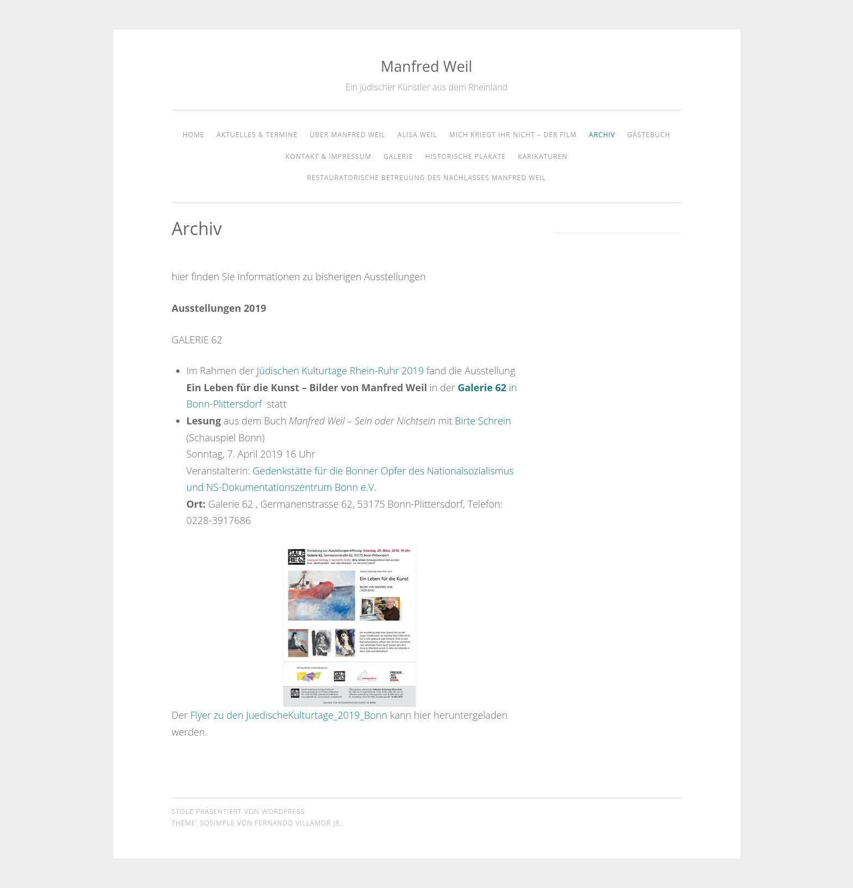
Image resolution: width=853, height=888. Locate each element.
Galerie (398, 156)
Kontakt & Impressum (329, 156)
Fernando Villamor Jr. (298, 823)
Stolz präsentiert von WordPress (238, 811)
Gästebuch (648, 134)
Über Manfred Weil (347, 134)
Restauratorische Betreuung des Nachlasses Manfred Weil (426, 177)
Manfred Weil (426, 66)
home (194, 134)
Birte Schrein (483, 420)
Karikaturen (542, 156)
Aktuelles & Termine (257, 134)
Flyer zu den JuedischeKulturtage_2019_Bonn (288, 714)
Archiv (602, 134)
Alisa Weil (417, 134)
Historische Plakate (465, 156)
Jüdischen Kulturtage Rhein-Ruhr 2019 (340, 370)
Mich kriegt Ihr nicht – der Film (513, 134)
